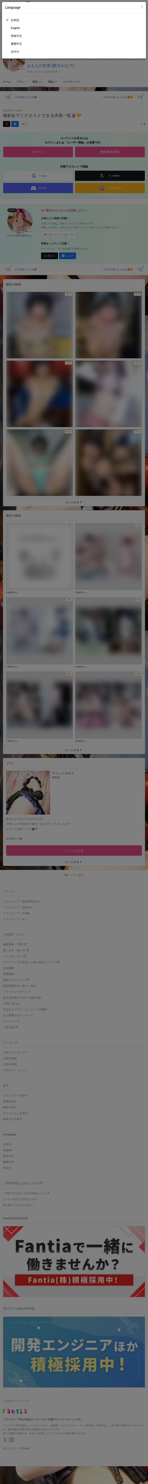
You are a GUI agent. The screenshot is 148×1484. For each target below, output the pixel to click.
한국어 (15, 51)
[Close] (142, 7)
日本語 (15, 20)
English (15, 28)
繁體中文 (16, 43)
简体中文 (16, 35)
